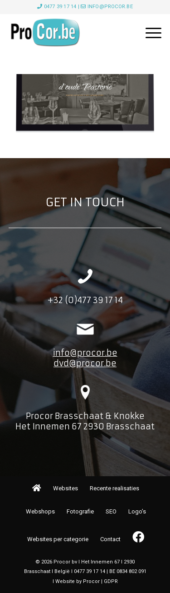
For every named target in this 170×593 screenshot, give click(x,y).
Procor (91, 581)
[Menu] (148, 33)
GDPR (111, 581)
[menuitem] (148, 33)
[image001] (70, 33)
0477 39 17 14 (60, 7)
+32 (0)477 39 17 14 (85, 300)
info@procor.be (110, 7)
